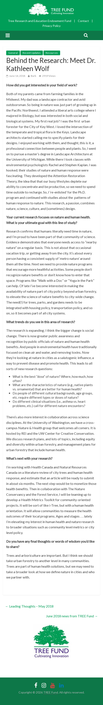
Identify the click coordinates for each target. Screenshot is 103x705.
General (13, 52)
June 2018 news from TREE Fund (72, 616)
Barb (33, 75)
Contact (83, 21)
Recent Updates (32, 52)
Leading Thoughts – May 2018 (29, 606)
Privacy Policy (51, 26)
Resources (52, 52)
